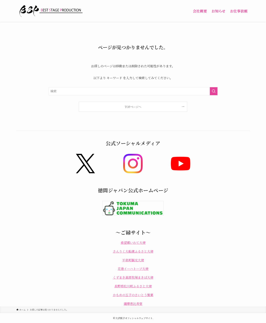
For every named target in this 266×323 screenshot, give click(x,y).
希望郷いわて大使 (133, 242)
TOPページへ (133, 107)
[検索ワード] (133, 91)
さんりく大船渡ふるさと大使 (133, 251)
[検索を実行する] (214, 91)
